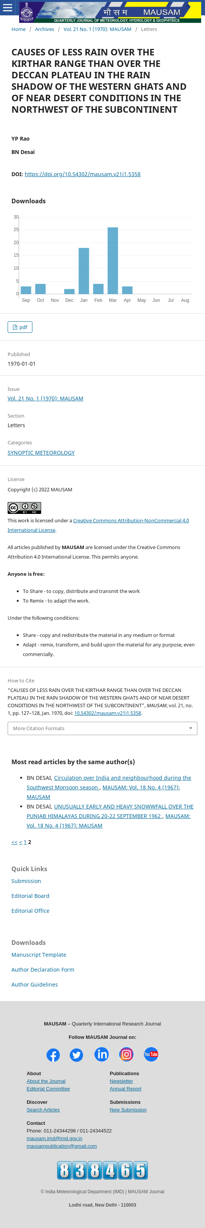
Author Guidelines (34, 984)
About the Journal (46, 1081)
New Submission (128, 1110)
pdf (22, 327)
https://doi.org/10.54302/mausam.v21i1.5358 (83, 174)
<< (14, 842)
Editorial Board (30, 895)
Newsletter (121, 1081)
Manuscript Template (38, 954)
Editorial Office (30, 910)
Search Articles (43, 1110)
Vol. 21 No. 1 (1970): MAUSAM (97, 29)
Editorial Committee (48, 1089)
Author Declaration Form (42, 969)
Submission (26, 881)
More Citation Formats (38, 728)
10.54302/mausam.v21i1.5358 (107, 713)
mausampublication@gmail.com (62, 1146)
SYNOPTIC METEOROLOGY (41, 452)
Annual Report (125, 1089)
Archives (44, 29)
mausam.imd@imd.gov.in (54, 1138)
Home (18, 29)
